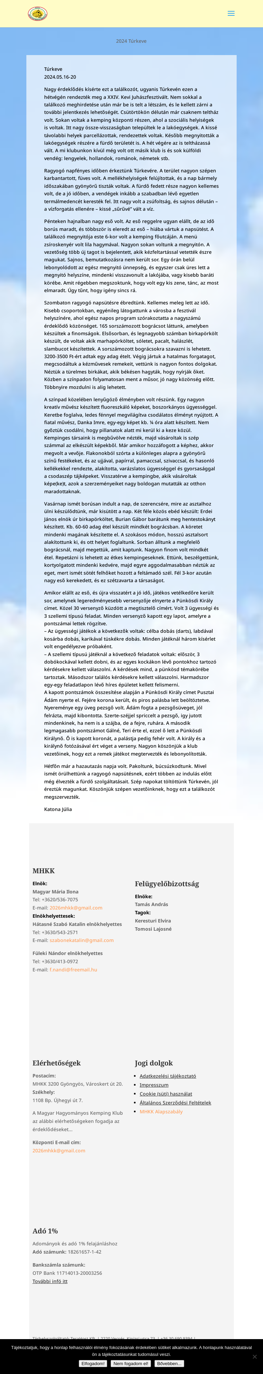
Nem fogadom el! (130, 1363)
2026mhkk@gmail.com (76, 907)
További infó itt (50, 1281)
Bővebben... (169, 1363)
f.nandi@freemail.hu (73, 969)
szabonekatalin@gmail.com (82, 940)
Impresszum (154, 1085)
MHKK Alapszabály (161, 1111)
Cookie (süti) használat (166, 1093)
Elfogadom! (93, 1363)
